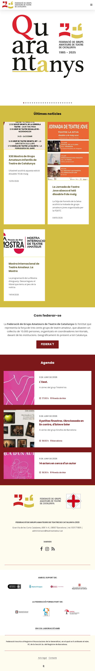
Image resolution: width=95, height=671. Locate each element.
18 (60, 102)
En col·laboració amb (47, 628)
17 (58, 102)
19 (62, 102)
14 (51, 102)
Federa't (47, 344)
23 (71, 102)
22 (69, 102)
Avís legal (42, 658)
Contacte (53, 658)
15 (54, 102)
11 (45, 102)
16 (56, 102)
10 (43, 102)
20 (64, 102)
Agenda (47, 362)
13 (49, 102)
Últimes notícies (47, 114)
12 (47, 102)
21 (67, 102)
